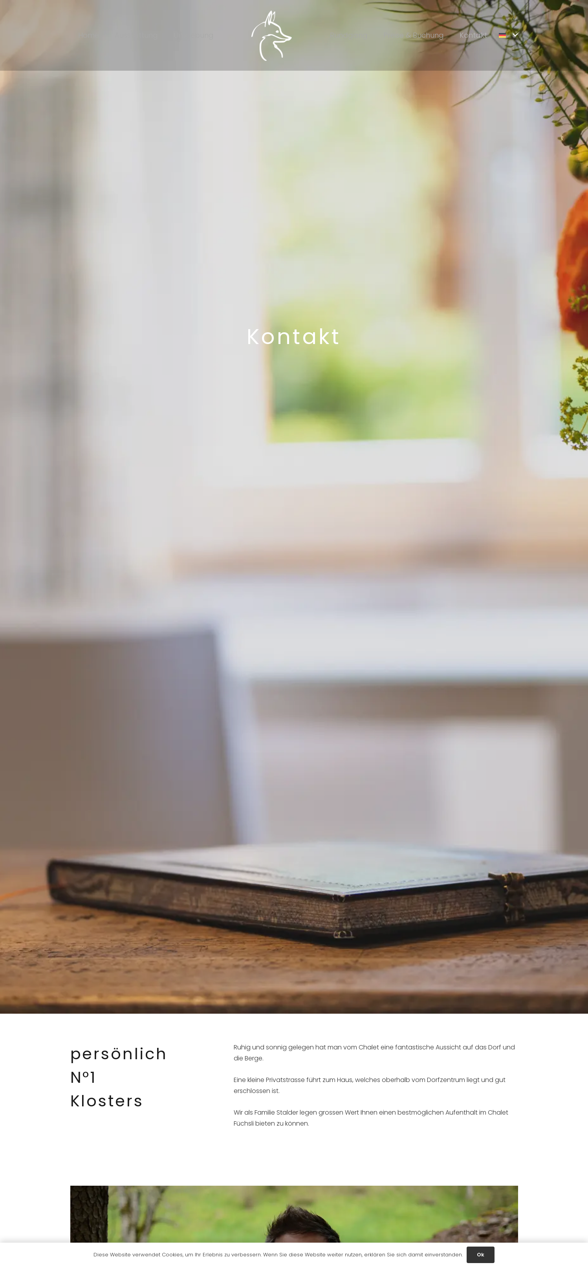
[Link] (271, 35)
